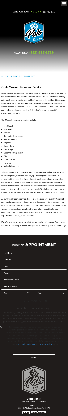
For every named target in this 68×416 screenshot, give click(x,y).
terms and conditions (25, 344)
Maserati (29, 76)
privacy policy (46, 344)
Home (4, 76)
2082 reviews (49, 12)
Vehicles (16, 76)
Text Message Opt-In (34, 301)
